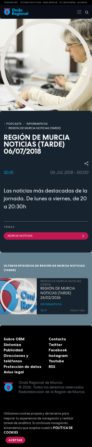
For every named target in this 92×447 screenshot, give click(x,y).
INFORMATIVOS (37, 124)
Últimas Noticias (30, 2)
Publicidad (13, 350)
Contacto (57, 339)
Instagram (58, 355)
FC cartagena (67, 2)
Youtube (56, 361)
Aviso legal (14, 372)
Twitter (55, 344)
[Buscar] (85, 12)
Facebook (58, 350)
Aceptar (15, 440)
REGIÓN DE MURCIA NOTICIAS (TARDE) (35, 128)
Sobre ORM (14, 339)
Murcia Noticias (46, 236)
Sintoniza (12, 344)
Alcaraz (82, 2)
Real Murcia (50, 2)
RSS (52, 366)
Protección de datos (22, 366)
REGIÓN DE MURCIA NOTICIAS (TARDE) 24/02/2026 (57, 293)
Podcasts (14, 124)
